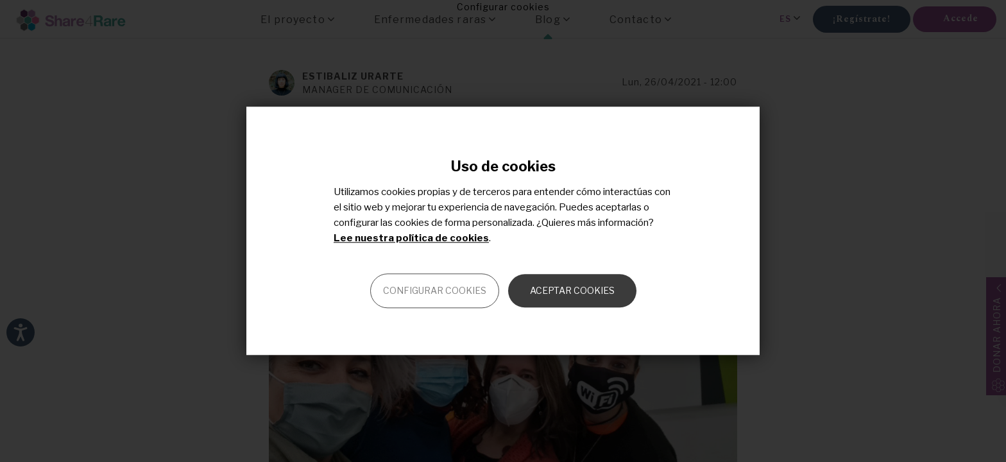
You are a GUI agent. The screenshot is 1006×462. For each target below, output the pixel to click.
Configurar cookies (434, 291)
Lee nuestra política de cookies (411, 238)
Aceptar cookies (572, 291)
